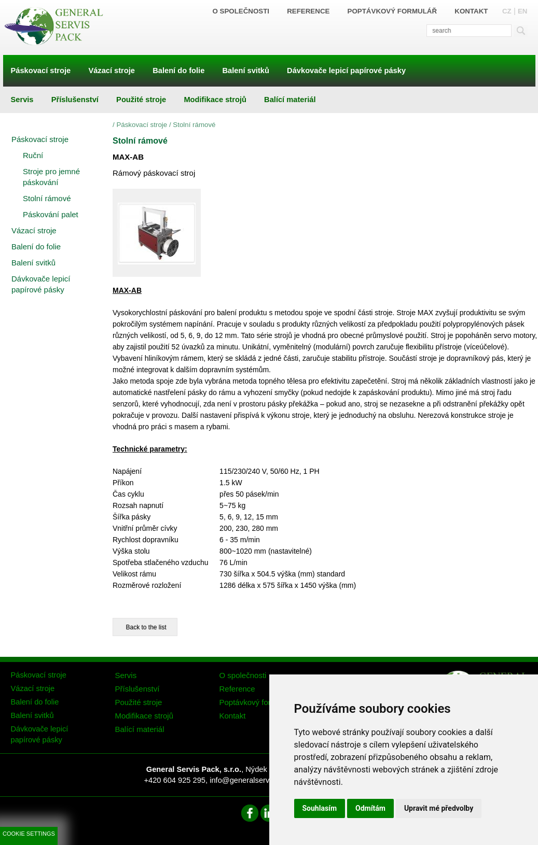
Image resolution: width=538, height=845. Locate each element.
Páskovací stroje (141, 125)
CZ (507, 11)
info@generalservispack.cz (255, 780)
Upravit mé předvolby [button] (438, 808)
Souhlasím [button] (319, 808)
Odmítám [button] (370, 808)
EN (523, 11)
